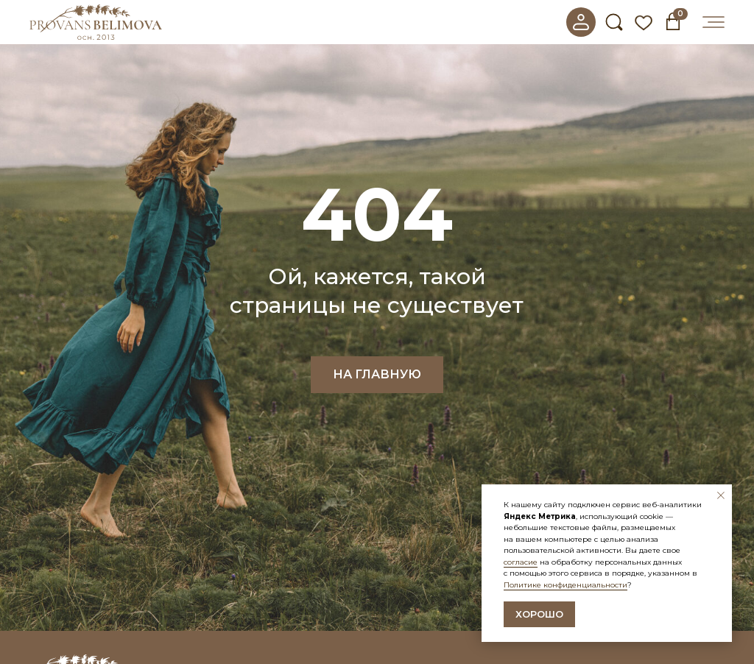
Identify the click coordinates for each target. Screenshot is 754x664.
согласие (521, 562)
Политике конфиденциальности (565, 585)
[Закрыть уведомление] (721, 495)
